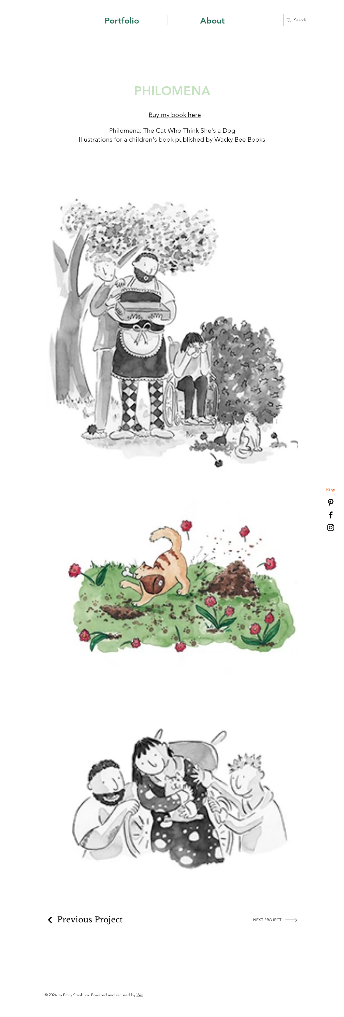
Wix (140, 994)
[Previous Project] (84, 919)
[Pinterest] (330, 502)
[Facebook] (330, 515)
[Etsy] (330, 489)
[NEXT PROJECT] (275, 920)
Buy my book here (175, 115)
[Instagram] (330, 527)
